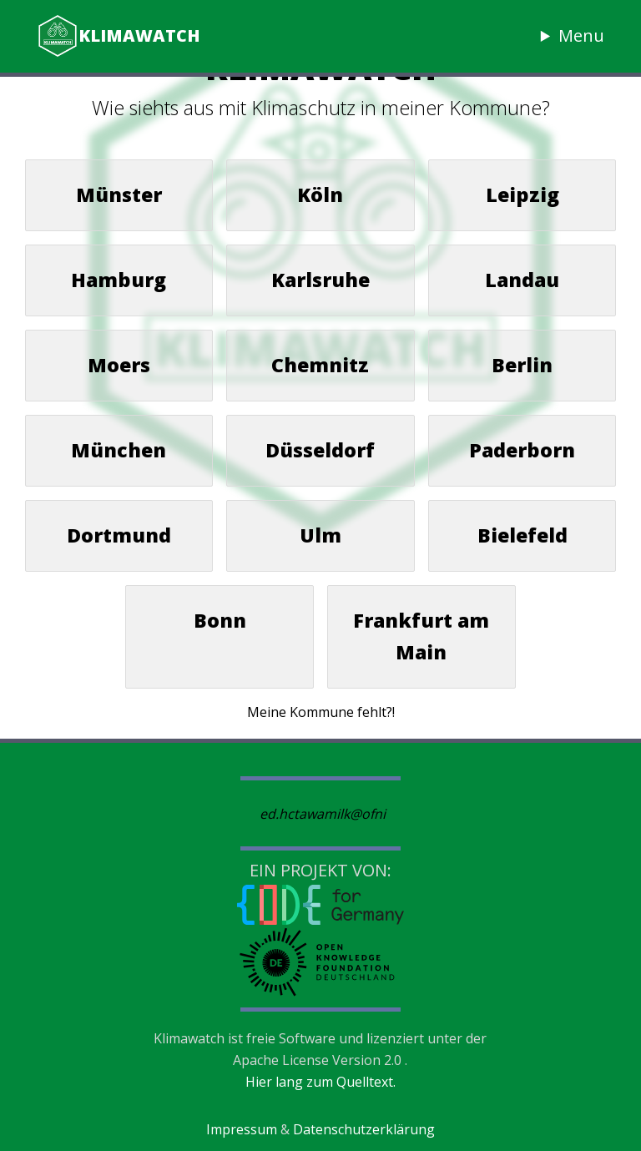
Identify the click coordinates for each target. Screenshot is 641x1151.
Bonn (220, 620)
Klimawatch (118, 36)
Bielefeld (522, 535)
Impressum (241, 1129)
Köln (320, 194)
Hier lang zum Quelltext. (320, 1082)
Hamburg (118, 279)
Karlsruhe (320, 279)
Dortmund (119, 535)
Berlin (522, 364)
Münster (119, 194)
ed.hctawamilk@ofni (323, 814)
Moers (119, 364)
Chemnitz (320, 364)
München (118, 450)
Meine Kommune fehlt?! (321, 712)
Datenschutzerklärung (364, 1129)
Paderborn (522, 450)
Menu (581, 35)
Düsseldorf (320, 450)
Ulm (320, 535)
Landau (522, 279)
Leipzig (522, 194)
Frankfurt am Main (421, 636)
